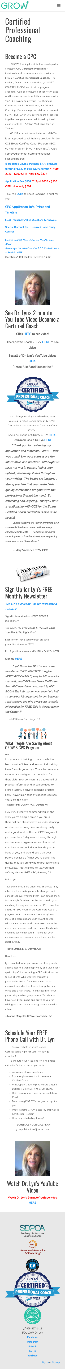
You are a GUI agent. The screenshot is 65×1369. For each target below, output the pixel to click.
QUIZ (20, 194)
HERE (46, 342)
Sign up (56, 1362)
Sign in (45, 1362)
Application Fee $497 (18, 181)
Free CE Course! (14, 240)
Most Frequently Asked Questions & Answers (31, 220)
